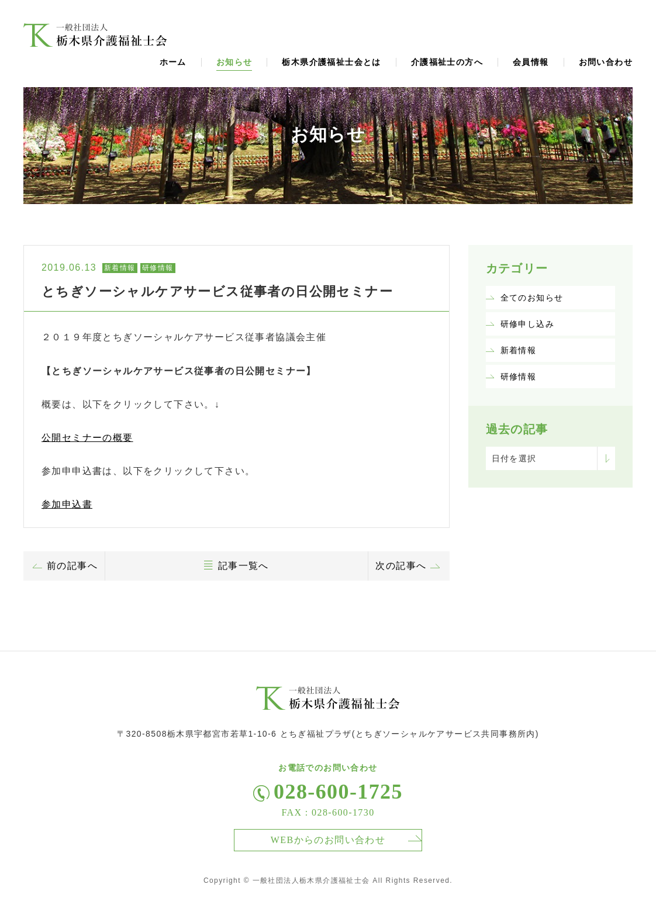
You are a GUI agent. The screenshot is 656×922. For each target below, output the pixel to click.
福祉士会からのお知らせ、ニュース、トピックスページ (95, 35)
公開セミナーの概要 (87, 438)
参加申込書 (67, 504)
